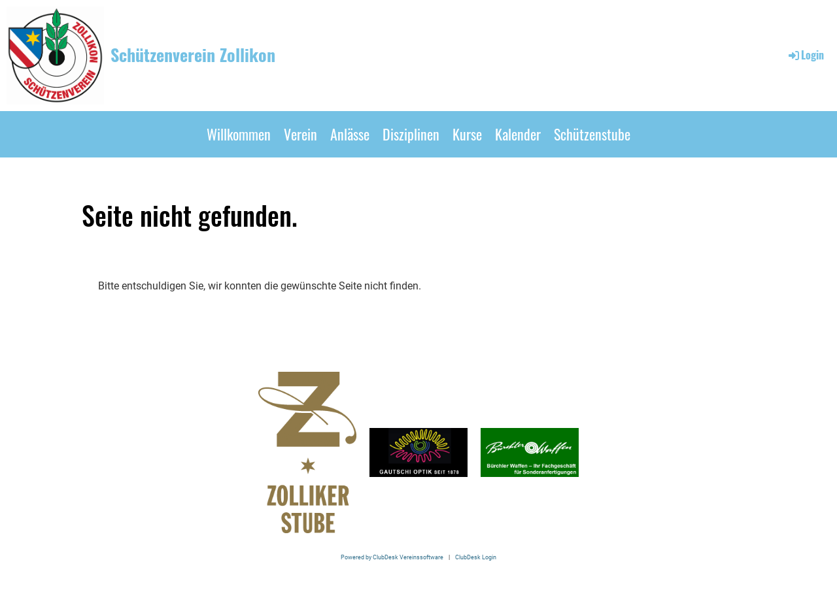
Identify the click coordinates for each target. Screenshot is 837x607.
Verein (300, 133)
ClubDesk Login (475, 557)
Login (805, 55)
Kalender (518, 133)
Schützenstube (592, 133)
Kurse (467, 133)
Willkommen (239, 133)
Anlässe (349, 133)
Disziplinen (411, 133)
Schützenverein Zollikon (193, 55)
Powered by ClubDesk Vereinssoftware (392, 557)
